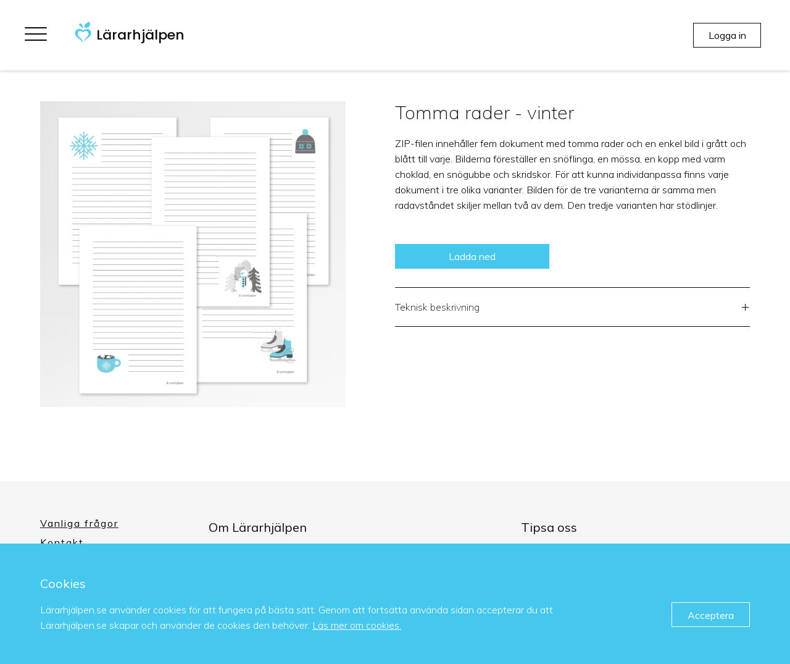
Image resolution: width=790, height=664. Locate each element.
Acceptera (711, 615)
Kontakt (62, 542)
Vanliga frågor (79, 523)
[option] (193, 254)
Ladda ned (472, 256)
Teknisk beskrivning (572, 308)
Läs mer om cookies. (356, 625)
